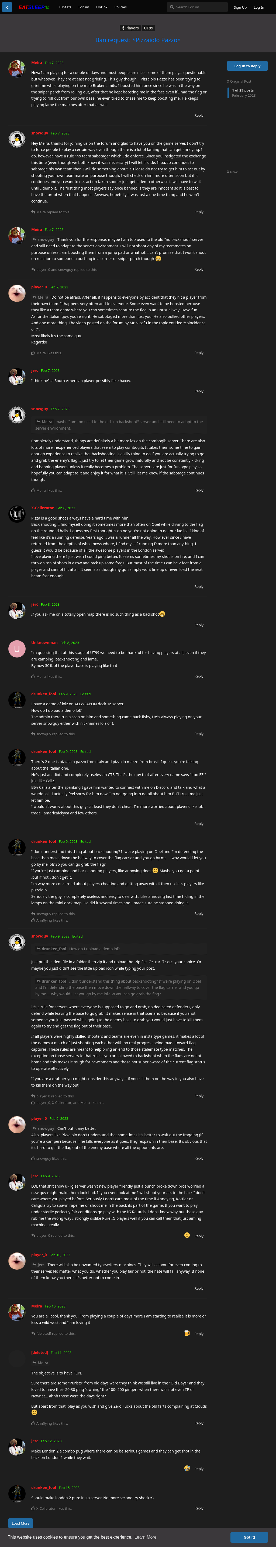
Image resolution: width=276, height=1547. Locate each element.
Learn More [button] (145, 1537)
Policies (120, 7)
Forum (83, 7)
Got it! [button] (249, 1537)
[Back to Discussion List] (7, 7)
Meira (43, 297)
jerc (41, 1264)
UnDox (102, 7)
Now (232, 171)
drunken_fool (54, 948)
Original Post (239, 81)
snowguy (46, 239)
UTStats (65, 7)
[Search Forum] (197, 7)
